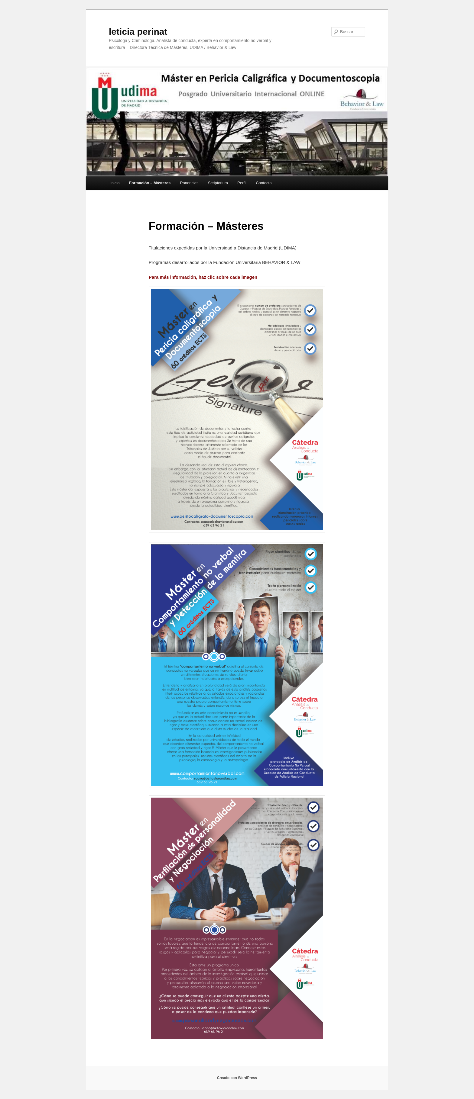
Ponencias (189, 183)
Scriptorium (218, 183)
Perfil (241, 183)
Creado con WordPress (237, 1078)
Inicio (114, 183)
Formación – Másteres (149, 183)
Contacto (263, 183)
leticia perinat (138, 32)
